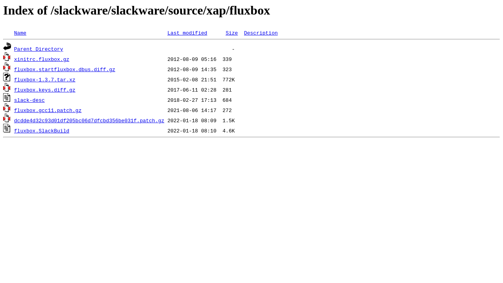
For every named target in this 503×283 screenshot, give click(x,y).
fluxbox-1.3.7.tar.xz (44, 79)
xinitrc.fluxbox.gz (41, 58)
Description (261, 32)
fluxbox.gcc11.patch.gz (48, 110)
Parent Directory (38, 48)
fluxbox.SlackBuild (41, 130)
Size (232, 32)
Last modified (187, 32)
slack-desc (29, 99)
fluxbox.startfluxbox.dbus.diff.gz (64, 69)
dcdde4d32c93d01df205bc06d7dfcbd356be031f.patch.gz (89, 120)
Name (20, 32)
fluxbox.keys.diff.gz (44, 89)
